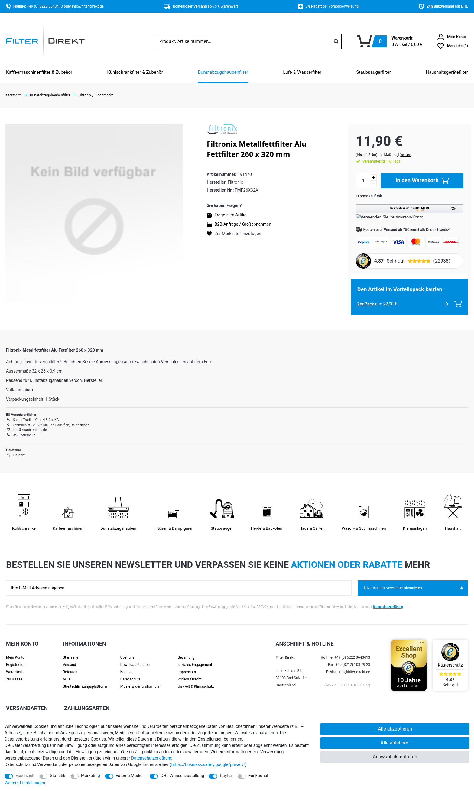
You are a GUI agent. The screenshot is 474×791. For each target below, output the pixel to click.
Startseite (71, 651)
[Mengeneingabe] (357, 174)
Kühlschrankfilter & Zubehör (135, 72)
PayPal (226, 775)
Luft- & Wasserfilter (302, 72)
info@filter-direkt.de (88, 6)
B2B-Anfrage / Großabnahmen (243, 224)
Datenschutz (130, 673)
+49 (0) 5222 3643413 (45, 6)
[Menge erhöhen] (368, 171)
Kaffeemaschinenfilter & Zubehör (39, 72)
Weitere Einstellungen (25, 782)
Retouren (70, 666)
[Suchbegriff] (242, 41)
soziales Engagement (195, 659)
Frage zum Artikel (231, 214)
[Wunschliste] (452, 46)
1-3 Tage (375, 155)
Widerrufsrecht (190, 673)
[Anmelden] (451, 37)
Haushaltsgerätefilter (447, 72)
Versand (399, 148)
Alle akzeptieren (395, 729)
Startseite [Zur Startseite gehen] (14, 95)
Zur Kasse (14, 673)
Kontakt (126, 666)
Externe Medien (130, 775)
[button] (406, 205)
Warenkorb (15, 666)
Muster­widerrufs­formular (140, 680)
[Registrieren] (22, 658)
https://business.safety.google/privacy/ (208, 764)
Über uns (127, 651)
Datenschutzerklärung (388, 600)
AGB (66, 673)
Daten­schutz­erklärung (151, 758)
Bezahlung (186, 651)
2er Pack (359, 297)
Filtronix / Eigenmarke (96, 95)
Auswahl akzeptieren (395, 757)
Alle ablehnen (395, 743)
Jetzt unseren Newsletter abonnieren (413, 582)
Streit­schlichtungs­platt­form (85, 680)
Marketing (90, 775)
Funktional (258, 775)
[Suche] (335, 41)
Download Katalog (135, 659)
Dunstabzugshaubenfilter (223, 72)
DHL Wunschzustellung (182, 775)
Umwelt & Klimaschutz (196, 680)
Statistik (57, 775)
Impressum (187, 666)
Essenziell (24, 775)
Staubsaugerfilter (373, 72)
